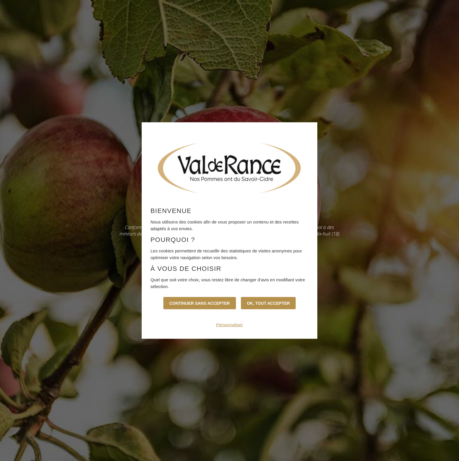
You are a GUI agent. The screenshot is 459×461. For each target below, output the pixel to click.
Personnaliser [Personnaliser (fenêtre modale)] (229, 324)
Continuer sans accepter (199, 303)
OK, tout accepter (268, 303)
